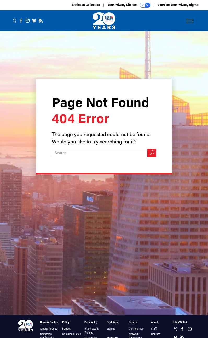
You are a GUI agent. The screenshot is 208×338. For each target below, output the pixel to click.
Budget (66, 328)
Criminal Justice (71, 334)
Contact (155, 334)
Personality (91, 322)
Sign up (111, 328)
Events (133, 322)
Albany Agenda (48, 328)
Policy (66, 322)
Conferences (136, 328)
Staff (154, 328)
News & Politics (49, 322)
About (154, 322)
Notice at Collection (86, 5)
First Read (113, 322)
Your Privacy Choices (129, 5)
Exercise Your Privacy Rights (178, 5)
